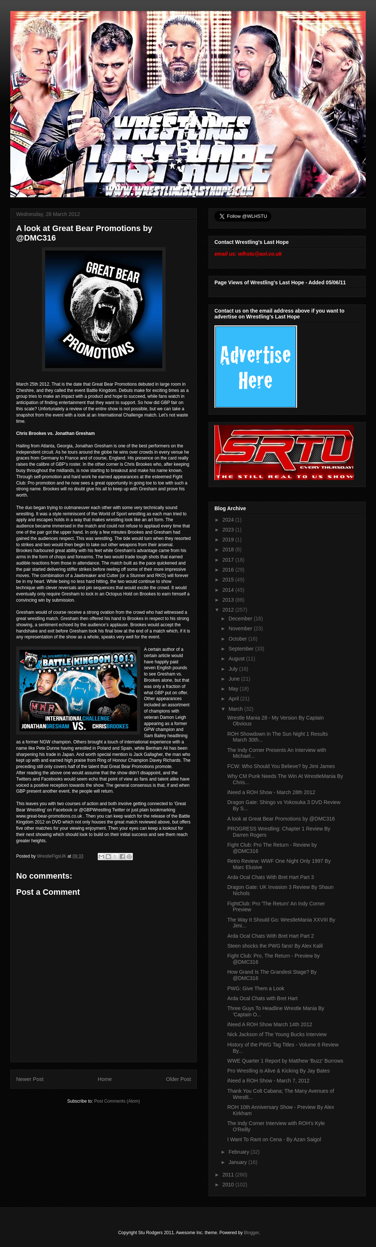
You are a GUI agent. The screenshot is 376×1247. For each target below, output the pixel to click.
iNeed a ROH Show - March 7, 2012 (268, 1081)
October (238, 639)
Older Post (178, 1079)
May (233, 689)
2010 (229, 1184)
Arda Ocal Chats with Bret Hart (262, 998)
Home (105, 1079)
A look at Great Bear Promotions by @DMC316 (281, 819)
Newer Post (29, 1079)
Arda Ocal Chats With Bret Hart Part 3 (270, 877)
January (238, 1162)
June (234, 679)
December (240, 618)
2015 (229, 580)
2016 (229, 570)
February (239, 1152)
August (237, 659)
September (241, 649)
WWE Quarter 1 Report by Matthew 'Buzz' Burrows (285, 1061)
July (233, 669)
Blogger (251, 1232)
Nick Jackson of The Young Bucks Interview (277, 1034)
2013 (229, 600)
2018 (229, 549)
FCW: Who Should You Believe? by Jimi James (281, 766)
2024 (229, 520)
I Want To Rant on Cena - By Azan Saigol (274, 1139)
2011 (229, 1175)
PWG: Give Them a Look (255, 988)
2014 (229, 590)
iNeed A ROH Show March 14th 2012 (269, 1024)
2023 (229, 530)
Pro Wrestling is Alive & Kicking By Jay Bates (278, 1071)
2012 (229, 610)
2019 (229, 540)
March (236, 709)
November (240, 628)
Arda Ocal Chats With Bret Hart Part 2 (270, 936)
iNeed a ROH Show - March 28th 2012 (271, 792)
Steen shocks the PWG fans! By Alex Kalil (275, 946)
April (234, 699)
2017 (229, 560)
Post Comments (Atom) (117, 1101)
